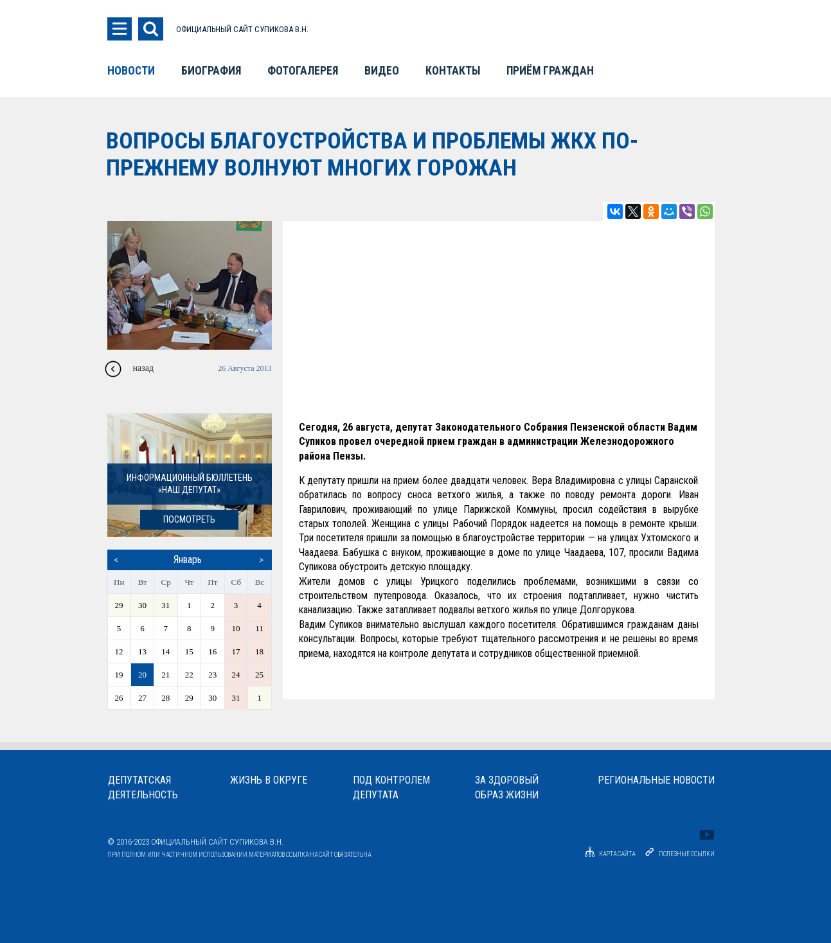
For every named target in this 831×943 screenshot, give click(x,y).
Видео (381, 70)
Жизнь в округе (268, 780)
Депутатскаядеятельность (143, 787)
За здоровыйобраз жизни (507, 787)
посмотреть (189, 519)
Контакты (452, 70)
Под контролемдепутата (391, 787)
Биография (211, 70)
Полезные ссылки (687, 854)
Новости (131, 70)
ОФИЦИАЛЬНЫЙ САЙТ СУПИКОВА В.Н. (242, 29)
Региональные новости (656, 780)
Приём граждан (550, 70)
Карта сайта (608, 854)
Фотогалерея (302, 70)
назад (143, 368)
